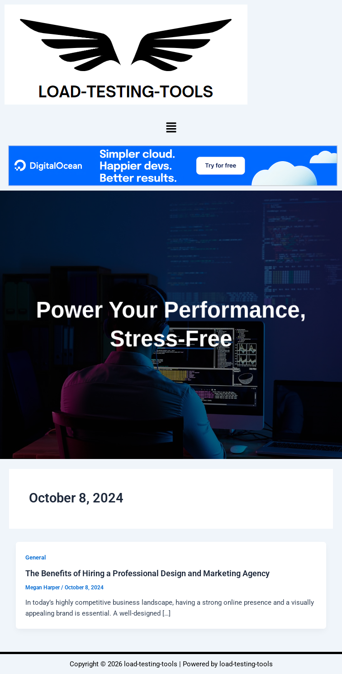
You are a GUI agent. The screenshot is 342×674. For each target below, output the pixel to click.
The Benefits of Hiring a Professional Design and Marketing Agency (147, 573)
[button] (171, 127)
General (35, 557)
